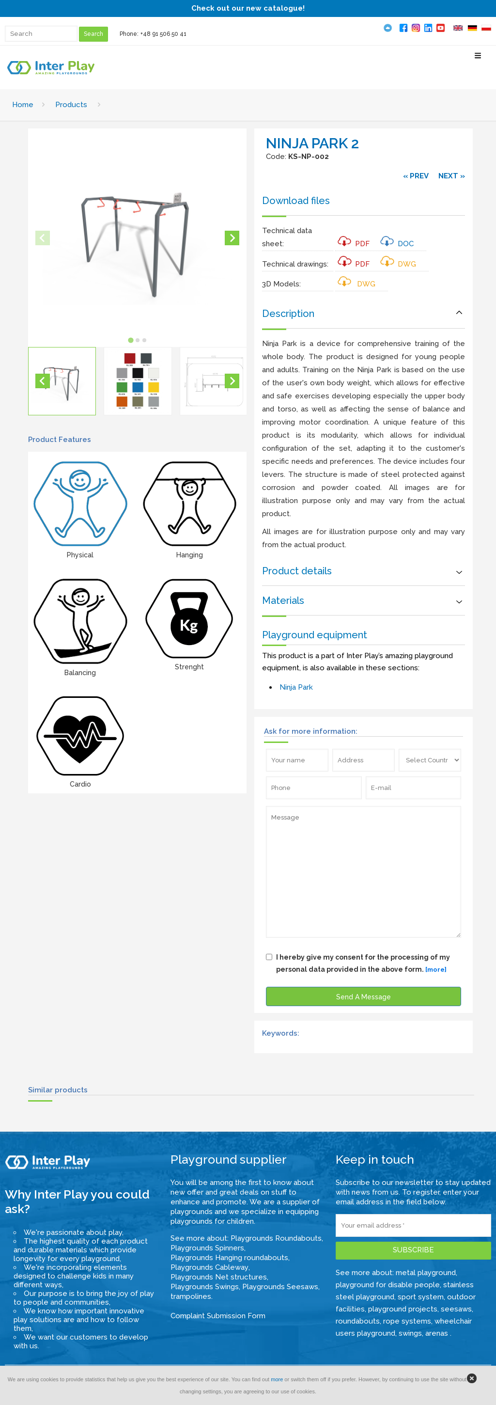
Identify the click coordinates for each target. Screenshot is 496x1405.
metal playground (426, 1272)
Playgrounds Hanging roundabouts (229, 1257)
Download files (296, 200)
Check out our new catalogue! (248, 8)
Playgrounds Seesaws (280, 1286)
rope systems (407, 1321)
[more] (436, 969)
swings (410, 1333)
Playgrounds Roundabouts (276, 1238)
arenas (437, 1333)
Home (22, 104)
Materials (283, 600)
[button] (62, 381)
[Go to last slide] (42, 381)
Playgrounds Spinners (207, 1248)
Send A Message (363, 997)
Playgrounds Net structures (218, 1277)
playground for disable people (388, 1284)
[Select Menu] (477, 59)
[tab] (130, 340)
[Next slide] (232, 238)
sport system (421, 1297)
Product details (297, 571)
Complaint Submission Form (217, 1315)
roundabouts (358, 1321)
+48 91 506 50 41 (163, 34)
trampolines (190, 1296)
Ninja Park (296, 687)
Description (288, 313)
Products (71, 104)
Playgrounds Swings (204, 1286)
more (277, 1379)
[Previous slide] (42, 238)
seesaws (456, 1309)
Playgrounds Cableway (209, 1267)
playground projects (402, 1309)
